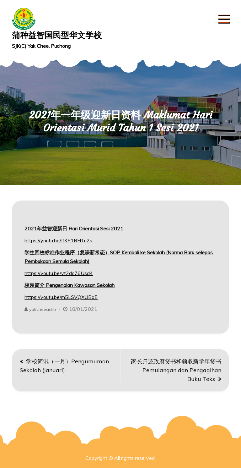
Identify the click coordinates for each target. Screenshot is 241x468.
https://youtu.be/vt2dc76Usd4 (58, 273)
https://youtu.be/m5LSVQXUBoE (61, 297)
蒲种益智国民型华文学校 (57, 35)
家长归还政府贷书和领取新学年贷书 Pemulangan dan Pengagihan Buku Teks (176, 370)
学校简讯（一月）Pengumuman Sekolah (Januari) (64, 366)
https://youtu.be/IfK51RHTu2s (58, 240)
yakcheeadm (42, 309)
